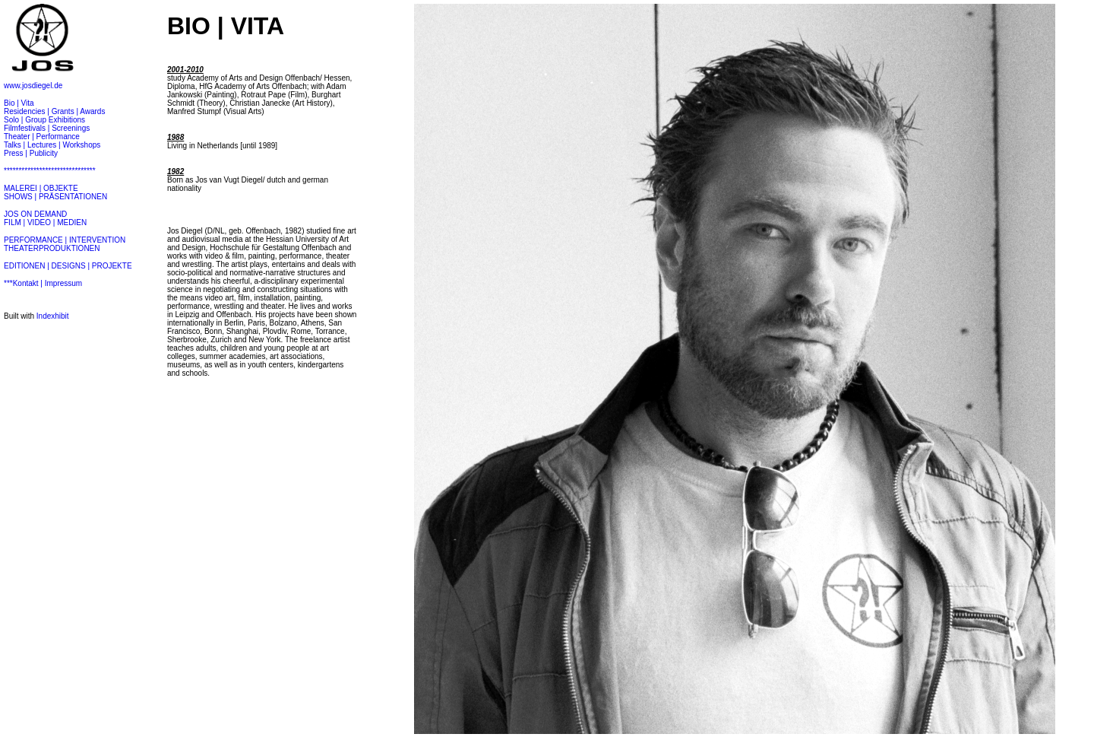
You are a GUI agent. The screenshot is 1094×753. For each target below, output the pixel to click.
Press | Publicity (31, 153)
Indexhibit (52, 316)
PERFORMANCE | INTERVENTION (64, 240)
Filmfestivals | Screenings (47, 128)
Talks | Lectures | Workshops (52, 145)
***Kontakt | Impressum (43, 283)
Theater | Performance (42, 136)
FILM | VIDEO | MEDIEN (45, 222)
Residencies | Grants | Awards (54, 111)
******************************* (50, 171)
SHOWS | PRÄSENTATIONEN (55, 196)
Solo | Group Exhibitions (44, 120)
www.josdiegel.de (33, 85)
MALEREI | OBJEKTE (41, 188)
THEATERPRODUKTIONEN (52, 248)
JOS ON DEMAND (35, 214)
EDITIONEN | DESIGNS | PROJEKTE (68, 266)
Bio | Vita (19, 103)
